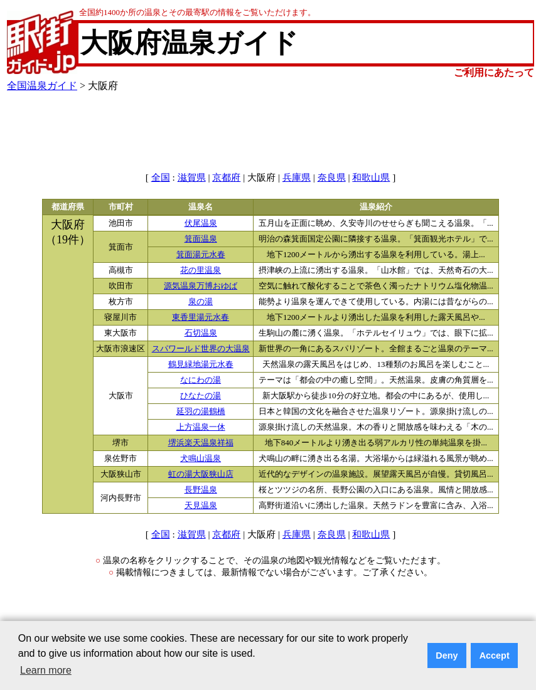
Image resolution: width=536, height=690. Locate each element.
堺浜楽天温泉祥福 (200, 442)
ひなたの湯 (200, 395)
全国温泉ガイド (42, 85)
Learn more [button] (46, 670)
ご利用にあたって (494, 72)
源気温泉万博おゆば (200, 286)
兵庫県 (296, 177)
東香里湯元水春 (200, 317)
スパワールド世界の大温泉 (201, 348)
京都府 (226, 177)
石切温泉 (201, 333)
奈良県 (332, 177)
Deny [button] (447, 655)
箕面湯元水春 (200, 254)
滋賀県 (192, 177)
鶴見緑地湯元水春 (200, 364)
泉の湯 (200, 301)
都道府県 (67, 207)
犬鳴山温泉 (200, 458)
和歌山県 (371, 177)
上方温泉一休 (200, 427)
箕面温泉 (201, 239)
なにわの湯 (200, 380)
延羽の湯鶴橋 (200, 411)
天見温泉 (201, 505)
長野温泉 (201, 490)
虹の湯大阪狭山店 (200, 474)
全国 (160, 177)
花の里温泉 (200, 270)
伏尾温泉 (201, 223)
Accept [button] (495, 655)
